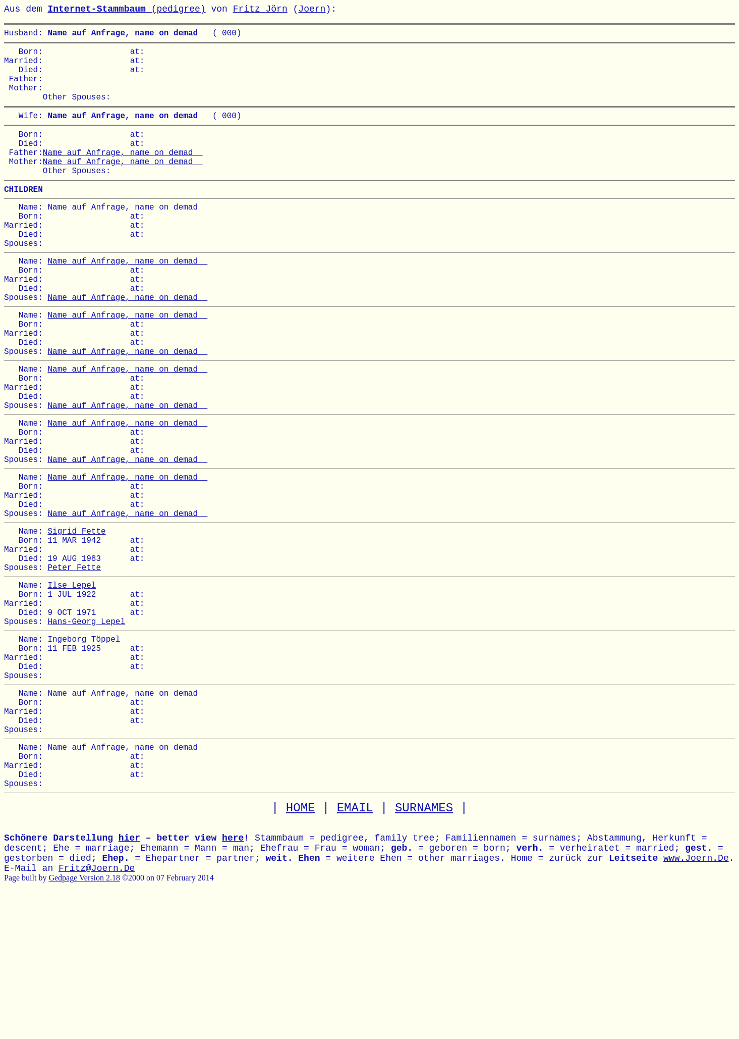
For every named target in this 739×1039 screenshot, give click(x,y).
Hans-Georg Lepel (86, 730)
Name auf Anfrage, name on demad (123, 174)
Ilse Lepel (71, 685)
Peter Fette (74, 665)
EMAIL (355, 947)
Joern (311, 9)
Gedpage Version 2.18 (84, 1017)
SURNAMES (424, 947)
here (233, 977)
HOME (300, 947)
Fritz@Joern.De (97, 1008)
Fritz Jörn (260, 9)
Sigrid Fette (76, 621)
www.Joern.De (696, 998)
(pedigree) (126, 9)
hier (129, 977)
